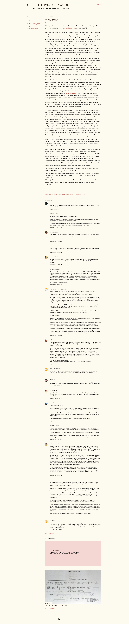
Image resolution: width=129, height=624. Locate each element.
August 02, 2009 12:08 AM (56, 241)
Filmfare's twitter (71, 93)
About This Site (50, 9)
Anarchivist (53, 257)
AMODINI (52, 390)
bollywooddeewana (55, 340)
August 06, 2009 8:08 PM (56, 475)
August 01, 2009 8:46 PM (56, 209)
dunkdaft (52, 232)
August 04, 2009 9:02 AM (56, 385)
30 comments (52, 608)
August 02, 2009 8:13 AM (56, 284)
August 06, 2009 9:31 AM (56, 439)
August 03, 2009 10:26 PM (56, 375)
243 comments (57, 555)
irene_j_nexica (54, 368)
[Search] (99, 5)
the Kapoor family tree (57, 605)
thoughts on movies (32, 28)
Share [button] (28, 17)
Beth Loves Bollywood (50, 5)
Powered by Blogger (64, 619)
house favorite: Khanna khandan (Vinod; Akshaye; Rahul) (34, 25)
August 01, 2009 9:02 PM (56, 227)
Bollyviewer (53, 444)
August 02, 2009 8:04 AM (56, 264)
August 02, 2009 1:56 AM (56, 252)
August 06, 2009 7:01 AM (56, 421)
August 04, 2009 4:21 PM (56, 398)
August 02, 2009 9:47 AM (56, 335)
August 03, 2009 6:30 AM (56, 364)
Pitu (51, 520)
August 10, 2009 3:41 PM (56, 515)
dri (50, 403)
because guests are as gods (64, 553)
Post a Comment (49, 533)
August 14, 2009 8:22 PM (56, 529)
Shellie (51, 379)
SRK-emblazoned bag (69, 28)
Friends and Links (62, 9)
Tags (42, 9)
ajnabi (51, 203)
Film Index (36, 9)
